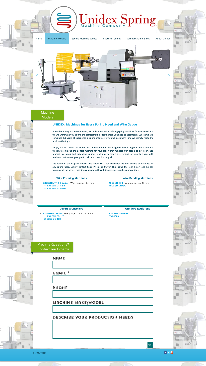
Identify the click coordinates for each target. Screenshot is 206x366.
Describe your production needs (93, 317)
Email (59, 273)
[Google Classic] (172, 352)
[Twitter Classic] (168, 352)
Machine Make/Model (78, 302)
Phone (60, 288)
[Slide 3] (103, 103)
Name (59, 258)
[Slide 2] (100, 103)
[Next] (169, 76)
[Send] (150, 345)
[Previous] (37, 76)
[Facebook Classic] (165, 352)
